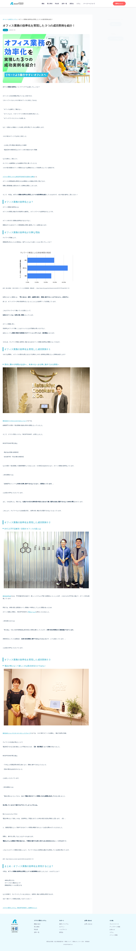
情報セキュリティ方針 (78, 941)
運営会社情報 (49, 941)
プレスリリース (114, 924)
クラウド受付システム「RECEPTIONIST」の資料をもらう (20, 908)
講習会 (72, 3)
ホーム (5, 19)
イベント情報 (113, 935)
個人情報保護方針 (58, 941)
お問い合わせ (88, 924)
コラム (78, 3)
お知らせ (112, 929)
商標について (68, 941)
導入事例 (49, 3)
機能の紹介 (37, 924)
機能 (43, 3)
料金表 (57, 3)
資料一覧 (64, 3)
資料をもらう (119, 3)
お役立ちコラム (12, 19)
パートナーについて (89, 3)
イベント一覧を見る (116, 37)
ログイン (62, 927)
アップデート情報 (115, 927)
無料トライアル (63, 924)
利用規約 (87, 941)
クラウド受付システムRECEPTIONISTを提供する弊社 (19, 177)
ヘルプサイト (63, 929)
